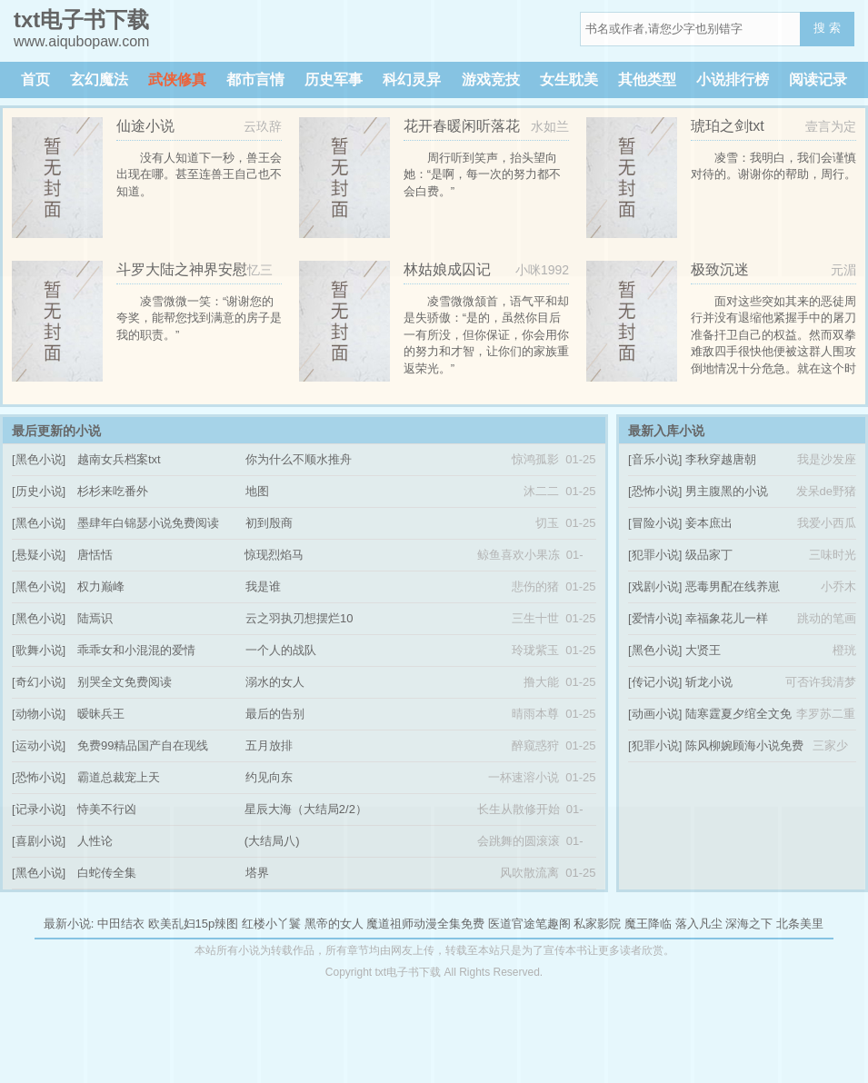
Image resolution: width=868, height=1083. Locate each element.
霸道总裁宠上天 (118, 777)
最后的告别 (274, 713)
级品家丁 (709, 554)
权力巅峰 (101, 586)
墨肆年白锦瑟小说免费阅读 (148, 523)
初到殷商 (269, 523)
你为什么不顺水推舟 (298, 459)
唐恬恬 (95, 554)
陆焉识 (95, 618)
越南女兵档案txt (119, 459)
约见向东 (269, 777)
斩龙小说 (709, 682)
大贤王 (703, 650)
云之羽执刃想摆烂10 (299, 618)
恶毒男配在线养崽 (732, 586)
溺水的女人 (274, 682)
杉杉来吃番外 (112, 491)
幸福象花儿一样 (726, 618)
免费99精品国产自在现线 (142, 745)
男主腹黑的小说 (726, 491)
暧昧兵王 (101, 713)
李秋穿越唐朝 (720, 459)
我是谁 (263, 586)
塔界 (257, 872)
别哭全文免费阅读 (124, 682)
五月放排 (269, 745)
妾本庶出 (709, 523)
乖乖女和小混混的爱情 (136, 650)
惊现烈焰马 (274, 554)
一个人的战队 (280, 650)
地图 (257, 491)
